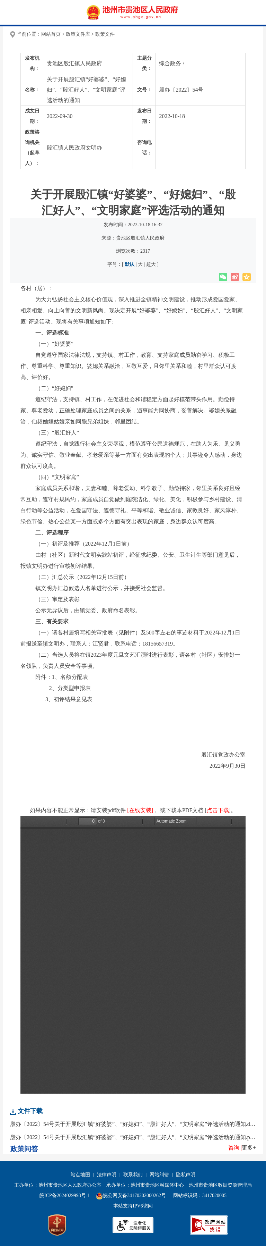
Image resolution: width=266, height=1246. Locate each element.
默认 (130, 264)
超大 (151, 264)
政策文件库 (78, 34)
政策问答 (24, 1149)
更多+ (249, 1148)
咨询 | (235, 1148)
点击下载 (218, 810)
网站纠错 (159, 1174)
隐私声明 (185, 1174)
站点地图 (80, 1174)
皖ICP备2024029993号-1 (64, 1195)
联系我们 (133, 1174)
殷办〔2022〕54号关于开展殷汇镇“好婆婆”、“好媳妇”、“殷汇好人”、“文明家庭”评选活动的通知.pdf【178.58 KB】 (133, 1137)
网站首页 (51, 34)
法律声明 (106, 1174)
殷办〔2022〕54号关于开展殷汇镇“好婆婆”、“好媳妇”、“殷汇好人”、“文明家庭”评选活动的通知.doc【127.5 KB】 (133, 1124)
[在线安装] (140, 810)
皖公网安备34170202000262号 (131, 1195)
